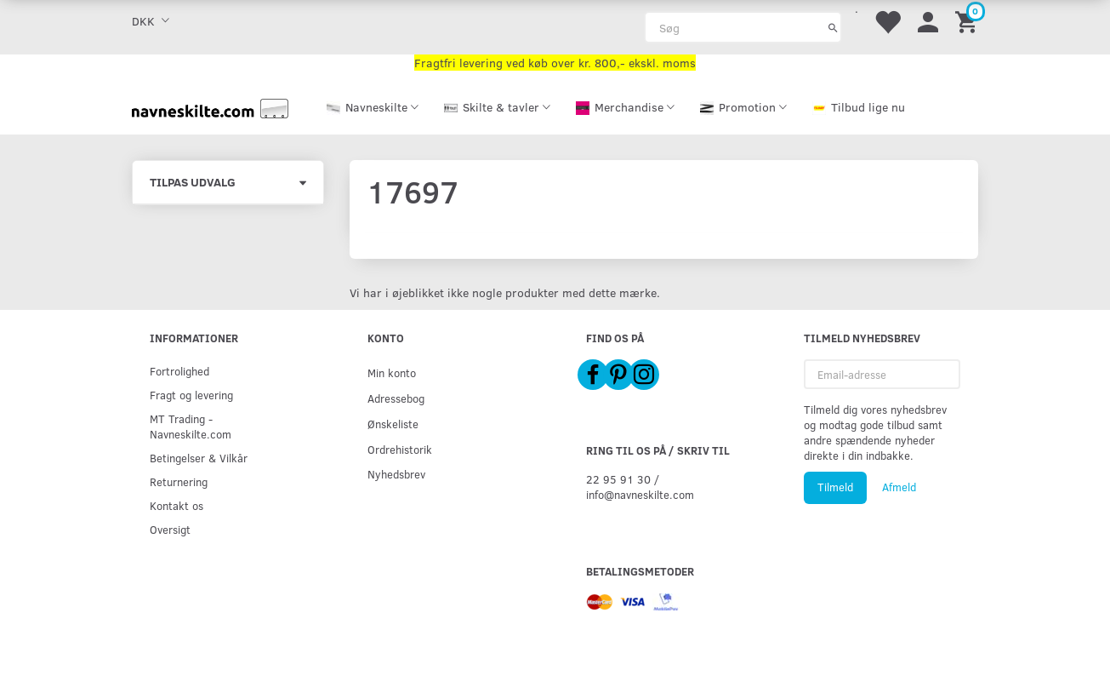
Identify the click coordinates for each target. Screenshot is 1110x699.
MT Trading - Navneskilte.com (190, 426)
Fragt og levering (191, 394)
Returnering (179, 481)
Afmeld (899, 487)
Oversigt (170, 529)
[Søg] (833, 27)
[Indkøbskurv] (969, 21)
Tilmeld (835, 487)
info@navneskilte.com (640, 494)
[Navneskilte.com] (210, 107)
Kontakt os (176, 505)
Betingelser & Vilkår (199, 457)
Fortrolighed (179, 371)
